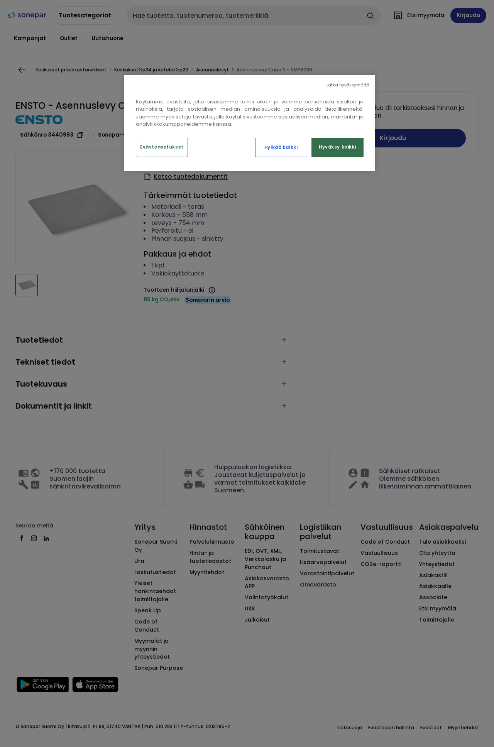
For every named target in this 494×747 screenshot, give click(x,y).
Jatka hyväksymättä (348, 85)
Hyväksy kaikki (337, 147)
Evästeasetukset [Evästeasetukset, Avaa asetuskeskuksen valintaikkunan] (162, 147)
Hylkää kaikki (281, 147)
